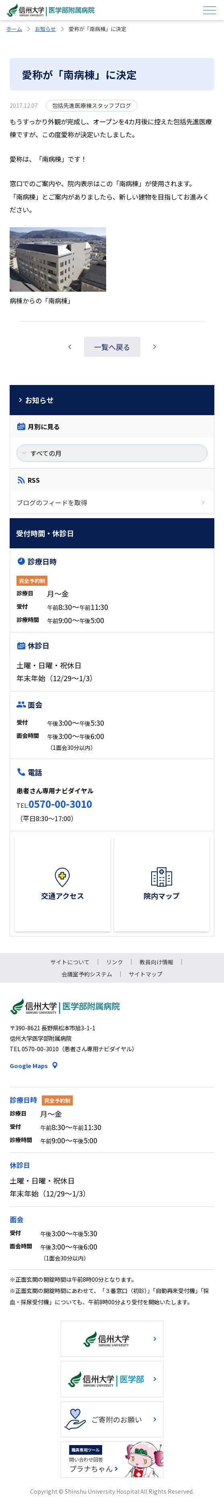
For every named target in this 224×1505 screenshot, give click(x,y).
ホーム (14, 29)
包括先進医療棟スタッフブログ (91, 105)
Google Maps (29, 1065)
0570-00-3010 (60, 804)
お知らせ (45, 29)
